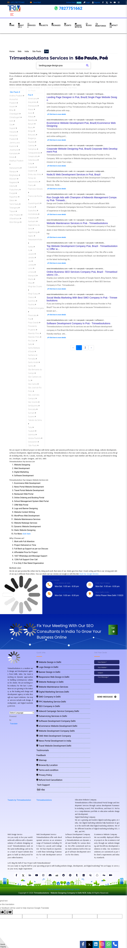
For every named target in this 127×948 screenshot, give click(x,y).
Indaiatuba (33, 218)
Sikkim (12, 200)
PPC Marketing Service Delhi (51, 701)
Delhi (12, 121)
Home (12, 51)
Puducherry (14, 189)
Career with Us (78, 25)
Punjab (13, 193)
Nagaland (14, 182)
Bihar (12, 110)
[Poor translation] (9, 912)
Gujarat (13, 128)
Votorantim (33, 442)
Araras (31, 109)
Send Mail (35, 2)
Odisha (13, 186)
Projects (43, 24)
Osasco (32, 297)
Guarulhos (33, 210)
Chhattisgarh (15, 117)
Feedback (41, 755)
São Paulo (36, 51)
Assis (31, 113)
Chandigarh (14, 114)
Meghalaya (14, 175)
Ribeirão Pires (34, 333)
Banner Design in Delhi (48, 672)
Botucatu (32, 135)
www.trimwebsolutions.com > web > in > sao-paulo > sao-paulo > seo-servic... (75, 269)
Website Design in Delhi (48, 662)
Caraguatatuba (35, 153)
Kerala (12, 157)
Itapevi (31, 236)
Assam (13, 106)
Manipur (13, 171)
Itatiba (31, 247)
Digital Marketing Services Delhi (52, 691)
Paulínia (32, 304)
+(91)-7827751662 (16, 2)
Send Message (106, 697)
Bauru (31, 127)
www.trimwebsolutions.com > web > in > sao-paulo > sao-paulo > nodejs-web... (76, 171)
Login (87, 2)
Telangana (14, 208)
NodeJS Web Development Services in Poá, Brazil (73, 174)
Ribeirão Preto (34, 337)
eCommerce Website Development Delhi (56, 726)
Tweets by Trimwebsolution (19, 800)
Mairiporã (32, 275)
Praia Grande (34, 322)
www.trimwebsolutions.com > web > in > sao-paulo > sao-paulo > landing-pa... (76, 94)
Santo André (34, 362)
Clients (67, 24)
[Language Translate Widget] (21, 712)
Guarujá (32, 207)
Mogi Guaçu (34, 294)
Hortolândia (33, 214)
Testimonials (42, 750)
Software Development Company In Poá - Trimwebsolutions (78, 323)
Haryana (13, 132)
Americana (33, 98)
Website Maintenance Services (52, 687)
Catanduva (33, 160)
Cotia (31, 163)
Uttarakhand (15, 218)
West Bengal (15, 222)
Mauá (31, 283)
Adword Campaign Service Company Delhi (57, 711)
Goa (11, 124)
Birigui (31, 131)
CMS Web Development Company (53, 736)
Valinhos (32, 434)
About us (21, 25)
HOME (11, 24)
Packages (56, 24)
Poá (30, 95)
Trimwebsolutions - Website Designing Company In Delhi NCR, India (62, 893)
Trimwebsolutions (44, 800)
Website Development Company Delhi (55, 731)
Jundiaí (31, 265)
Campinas (33, 149)
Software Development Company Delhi (56, 721)
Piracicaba (33, 315)
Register (96, 2)
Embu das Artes (35, 174)
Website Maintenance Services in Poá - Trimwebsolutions (77, 223)
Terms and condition (47, 770)
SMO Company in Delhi (48, 696)
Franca (31, 185)
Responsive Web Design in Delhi (52, 677)
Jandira (32, 257)
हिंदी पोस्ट (40, 790)
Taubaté (32, 431)
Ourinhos (32, 301)
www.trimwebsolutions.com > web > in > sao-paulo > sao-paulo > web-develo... (76, 243)
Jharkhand (14, 150)
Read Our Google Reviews (89, 574)
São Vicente (33, 402)
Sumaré (32, 413)
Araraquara (33, 106)
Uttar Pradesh (15, 215)
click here (26, 534)
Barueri (31, 124)
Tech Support (43, 785)
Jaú (30, 261)
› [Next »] (91, 347)
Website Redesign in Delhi (50, 682)
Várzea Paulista (35, 438)
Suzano (32, 416)
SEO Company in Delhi (48, 706)
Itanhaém (32, 221)
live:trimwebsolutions (64, 592)
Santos (31, 366)
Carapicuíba (33, 156)
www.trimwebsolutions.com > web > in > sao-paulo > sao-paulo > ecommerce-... (76, 120)
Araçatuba (33, 102)
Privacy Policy (44, 775)
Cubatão (32, 167)
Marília (31, 279)
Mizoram (13, 179)
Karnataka (14, 153)
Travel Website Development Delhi (53, 745)
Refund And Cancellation (49, 780)
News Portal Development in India (53, 741)
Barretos (32, 120)
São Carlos (33, 384)
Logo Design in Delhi (47, 667)
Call (113, 629)
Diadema (32, 171)
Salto (31, 344)
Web (19, 51)
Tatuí (31, 427)
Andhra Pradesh (16, 96)
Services (31, 25)
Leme (31, 268)
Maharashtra (15, 168)
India (27, 51)
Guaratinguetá (34, 203)
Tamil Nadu (14, 204)
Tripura (13, 211)
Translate (13, 724)
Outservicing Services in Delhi (51, 716)
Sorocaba (32, 409)
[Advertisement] (63, 42)
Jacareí (32, 254)
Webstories (100, 25)
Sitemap (41, 760)
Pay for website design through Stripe (63, 889)
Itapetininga (33, 232)
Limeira (32, 272)
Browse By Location (47, 765)
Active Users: (73, 2)
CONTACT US (114, 25)
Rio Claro (32, 341)
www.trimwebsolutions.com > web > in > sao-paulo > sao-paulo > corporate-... (75, 145)
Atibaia (31, 117)
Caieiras (32, 145)
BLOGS (89, 24)
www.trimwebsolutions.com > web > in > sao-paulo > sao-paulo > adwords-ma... (76, 194)
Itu (30, 250)
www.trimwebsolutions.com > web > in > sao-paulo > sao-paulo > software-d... (76, 320)
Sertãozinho (33, 406)
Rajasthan (14, 197)
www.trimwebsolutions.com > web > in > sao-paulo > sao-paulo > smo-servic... (76, 294)
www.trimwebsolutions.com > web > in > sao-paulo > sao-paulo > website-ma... (76, 220)
